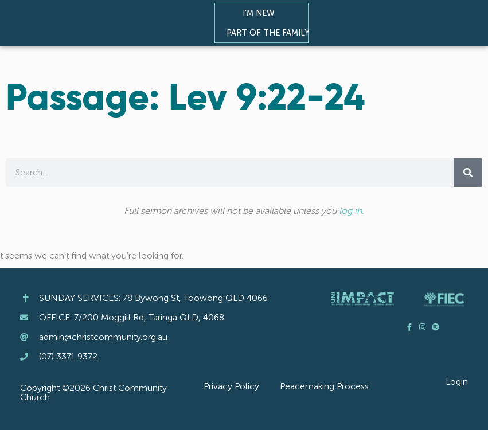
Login (457, 381)
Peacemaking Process (324, 386)
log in (350, 210)
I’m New (261, 13)
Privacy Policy (231, 386)
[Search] (468, 172)
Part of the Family (271, 32)
